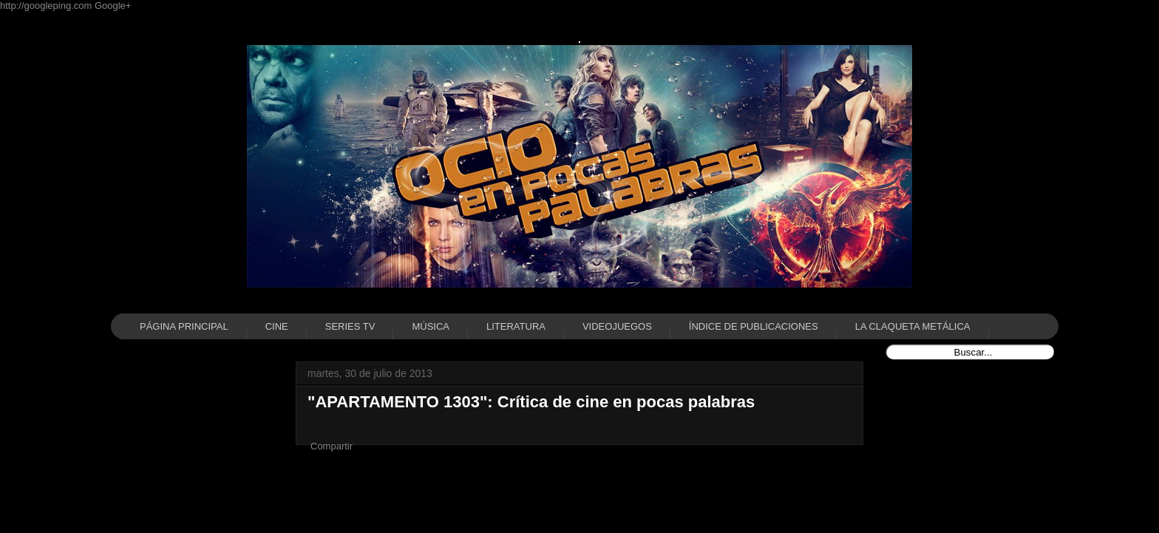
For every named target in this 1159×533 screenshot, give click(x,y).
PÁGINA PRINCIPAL (184, 326)
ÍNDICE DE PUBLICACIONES (753, 326)
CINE (276, 326)
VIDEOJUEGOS (617, 326)
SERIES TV (350, 326)
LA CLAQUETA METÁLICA (913, 326)
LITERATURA (515, 326)
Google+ (113, 5)
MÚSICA (430, 326)
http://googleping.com (47, 5)
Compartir (331, 446)
